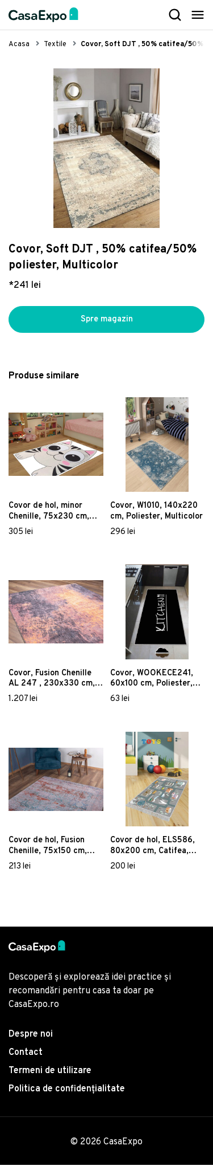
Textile (55, 44)
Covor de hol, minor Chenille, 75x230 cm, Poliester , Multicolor (49, 516)
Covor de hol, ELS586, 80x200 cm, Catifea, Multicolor (152, 851)
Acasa (19, 44)
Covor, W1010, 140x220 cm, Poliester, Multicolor (156, 516)
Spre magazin (106, 322)
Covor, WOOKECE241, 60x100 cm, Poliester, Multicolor (151, 683)
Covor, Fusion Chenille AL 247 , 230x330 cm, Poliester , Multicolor (52, 683)
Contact (26, 1057)
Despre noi (31, 1039)
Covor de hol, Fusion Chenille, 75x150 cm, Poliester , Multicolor (48, 851)
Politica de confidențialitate (67, 1094)
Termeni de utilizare (50, 1076)
